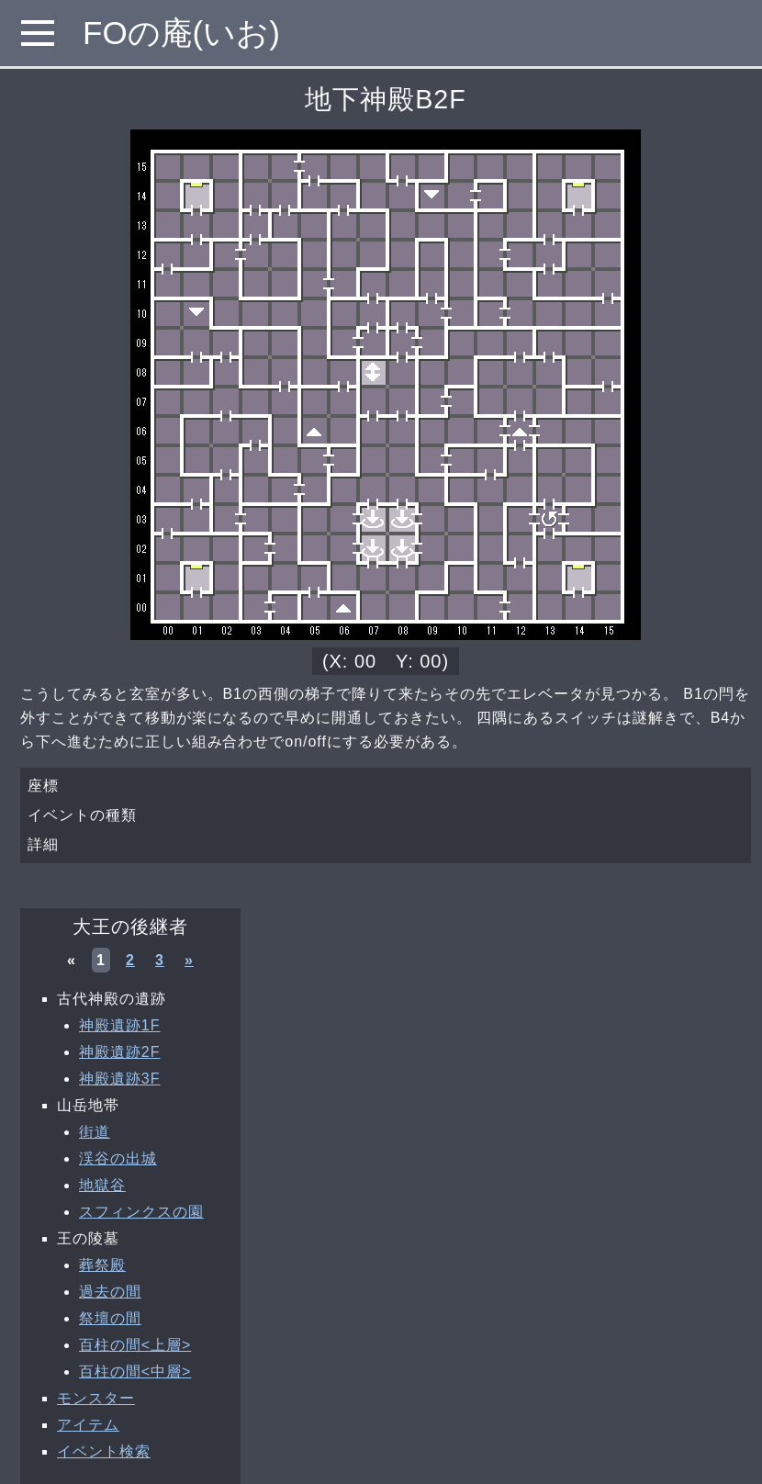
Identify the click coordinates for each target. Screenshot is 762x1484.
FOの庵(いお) (181, 33)
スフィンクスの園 (141, 1212)
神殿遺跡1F (119, 1025)
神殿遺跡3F (119, 1078)
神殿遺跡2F (119, 1052)
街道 (94, 1132)
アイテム (88, 1425)
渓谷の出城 (118, 1158)
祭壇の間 (110, 1318)
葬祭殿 (102, 1265)
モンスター (96, 1398)
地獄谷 (102, 1185)
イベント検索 (104, 1451)
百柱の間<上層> (135, 1345)
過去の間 (110, 1291)
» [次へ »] (189, 960)
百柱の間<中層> (135, 1371)
